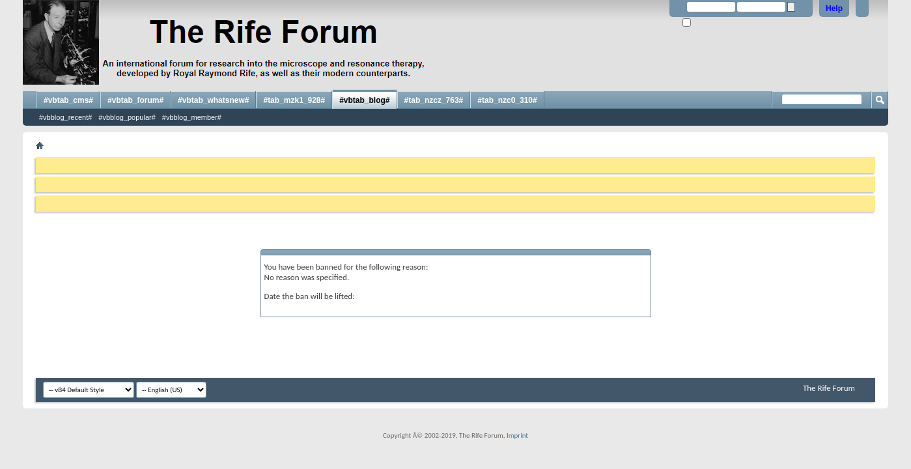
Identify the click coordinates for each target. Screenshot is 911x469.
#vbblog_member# (191, 117)
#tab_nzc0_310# (507, 100)
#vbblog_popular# (126, 117)
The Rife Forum (829, 388)
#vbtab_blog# (364, 100)
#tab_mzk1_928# (294, 100)
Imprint (517, 435)
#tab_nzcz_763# (434, 100)
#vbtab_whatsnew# (213, 100)
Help (834, 8)
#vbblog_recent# (65, 117)
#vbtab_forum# (135, 100)
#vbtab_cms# (68, 100)
